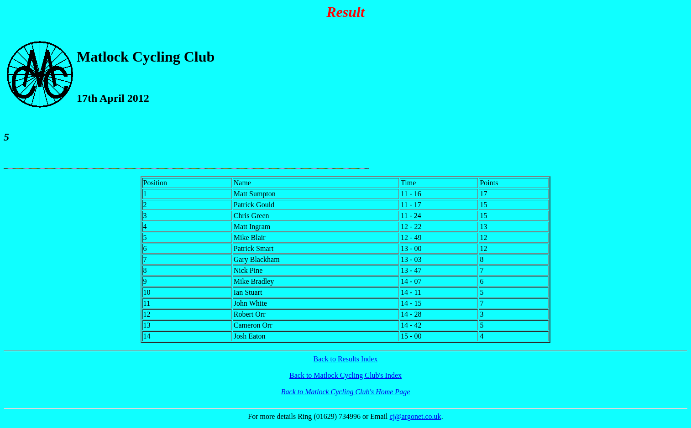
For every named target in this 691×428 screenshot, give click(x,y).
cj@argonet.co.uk (415, 416)
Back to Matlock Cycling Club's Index (345, 375)
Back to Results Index (346, 359)
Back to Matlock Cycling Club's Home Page (345, 392)
